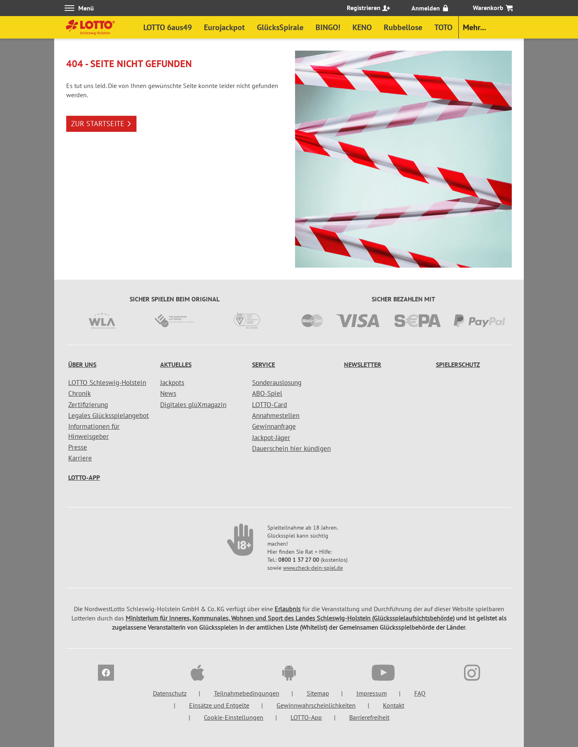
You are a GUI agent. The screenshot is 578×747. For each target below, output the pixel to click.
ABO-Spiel (267, 393)
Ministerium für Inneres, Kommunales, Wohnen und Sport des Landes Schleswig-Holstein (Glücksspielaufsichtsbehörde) (290, 618)
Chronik (79, 393)
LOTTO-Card (269, 404)
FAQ (419, 693)
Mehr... (474, 27)
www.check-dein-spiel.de (313, 567)
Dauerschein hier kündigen (291, 448)
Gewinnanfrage (274, 426)
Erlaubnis (288, 609)
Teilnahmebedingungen (246, 693)
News (168, 393)
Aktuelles (175, 364)
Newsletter (362, 364)
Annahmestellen (275, 415)
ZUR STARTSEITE (101, 123)
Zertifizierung (88, 404)
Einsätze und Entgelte (219, 705)
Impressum (371, 693)
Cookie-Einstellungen (233, 717)
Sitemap (318, 693)
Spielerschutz (458, 364)
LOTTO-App (84, 477)
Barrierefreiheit (369, 717)
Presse (77, 447)
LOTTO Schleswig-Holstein (107, 382)
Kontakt (393, 705)
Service (263, 364)
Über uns (82, 364)
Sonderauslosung (276, 382)
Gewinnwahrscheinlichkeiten (316, 705)
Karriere (80, 458)
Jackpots (172, 382)
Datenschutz (170, 693)
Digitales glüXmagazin (193, 404)
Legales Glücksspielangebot (108, 415)
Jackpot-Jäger (271, 437)
